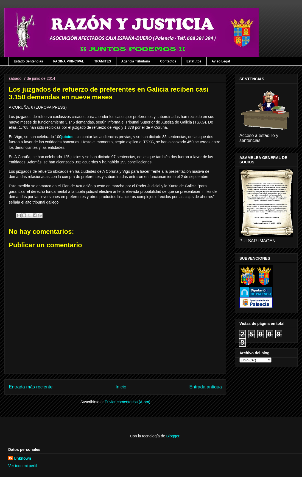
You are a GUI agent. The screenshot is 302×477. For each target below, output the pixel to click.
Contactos (168, 61)
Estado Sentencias (28, 61)
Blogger (172, 436)
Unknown (22, 458)
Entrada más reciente (31, 387)
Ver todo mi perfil (22, 466)
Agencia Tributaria (135, 61)
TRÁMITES (102, 61)
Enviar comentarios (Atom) (127, 402)
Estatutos (194, 61)
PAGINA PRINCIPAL (68, 61)
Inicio (121, 387)
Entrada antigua (205, 387)
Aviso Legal (221, 61)
